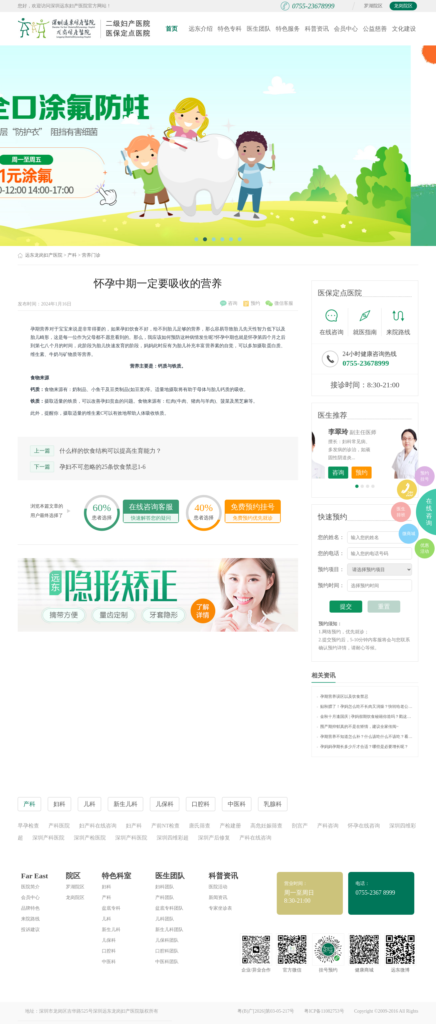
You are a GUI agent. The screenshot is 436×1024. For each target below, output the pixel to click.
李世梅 (375, 431)
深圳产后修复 (214, 838)
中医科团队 (167, 961)
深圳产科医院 (48, 838)
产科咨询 (328, 825)
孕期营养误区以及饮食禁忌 (342, 696)
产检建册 (230, 825)
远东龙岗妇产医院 (43, 255)
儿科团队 (164, 918)
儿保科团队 (167, 940)
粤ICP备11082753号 (324, 1011)
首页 (172, 28)
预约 (251, 303)
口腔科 (109, 950)
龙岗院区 (403, 5)
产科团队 (164, 897)
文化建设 (404, 28)
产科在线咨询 (255, 838)
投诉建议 (30, 929)
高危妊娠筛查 (266, 825)
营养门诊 (91, 255)
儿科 (106, 918)
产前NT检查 (165, 825)
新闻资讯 (218, 897)
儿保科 (109, 940)
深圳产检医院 (90, 838)
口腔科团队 (167, 950)
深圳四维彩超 (173, 838)
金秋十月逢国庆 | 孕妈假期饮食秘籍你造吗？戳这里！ (365, 716)
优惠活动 (424, 548)
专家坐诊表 (220, 908)
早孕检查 (28, 825)
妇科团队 (164, 886)
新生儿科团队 (169, 929)
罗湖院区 (373, 5)
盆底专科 (111, 908)
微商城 (408, 533)
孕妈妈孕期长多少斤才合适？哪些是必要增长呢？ (362, 746)
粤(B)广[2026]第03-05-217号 (265, 1011)
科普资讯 (317, 28)
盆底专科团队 (169, 908)
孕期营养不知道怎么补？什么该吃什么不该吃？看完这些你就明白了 (365, 736)
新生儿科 (111, 929)
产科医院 (59, 825)
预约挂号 (424, 476)
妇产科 (134, 825)
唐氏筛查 (199, 825)
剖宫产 (300, 825)
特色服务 (288, 28)
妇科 (106, 886)
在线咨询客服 (151, 512)
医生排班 (401, 511)
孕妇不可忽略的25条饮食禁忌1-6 (102, 467)
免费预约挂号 (252, 512)
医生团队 (259, 28)
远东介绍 (201, 28)
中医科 (109, 961)
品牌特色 (30, 908)
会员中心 (346, 28)
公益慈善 (375, 28)
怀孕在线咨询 (364, 825)
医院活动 (218, 886)
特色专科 (230, 28)
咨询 (228, 303)
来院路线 (398, 323)
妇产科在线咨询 (98, 825)
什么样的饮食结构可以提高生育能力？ (110, 450)
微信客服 (279, 303)
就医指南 (367, 322)
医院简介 (30, 886)
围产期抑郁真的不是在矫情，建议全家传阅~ (358, 726)
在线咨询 (333, 322)
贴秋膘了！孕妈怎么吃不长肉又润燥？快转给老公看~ (365, 706)
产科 (72, 255)
